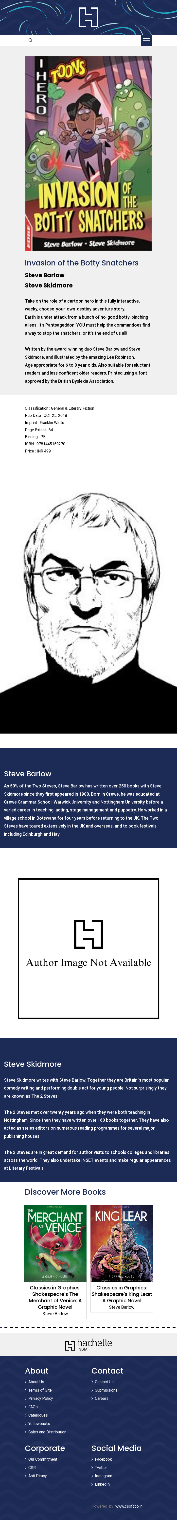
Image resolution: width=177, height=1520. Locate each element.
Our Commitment (42, 1459)
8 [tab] (33, 1327)
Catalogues (38, 1415)
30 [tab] (152, 1327)
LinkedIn (102, 1484)
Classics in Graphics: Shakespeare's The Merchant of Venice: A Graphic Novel (55, 1297)
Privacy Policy (40, 1398)
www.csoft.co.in (128, 1506)
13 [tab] (60, 1327)
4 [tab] (11, 1327)
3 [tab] (5, 1327)
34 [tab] (174, 1327)
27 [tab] (136, 1327)
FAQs (33, 1406)
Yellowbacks (39, 1423)
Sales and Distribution (47, 1432)
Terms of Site (40, 1390)
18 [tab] (87, 1327)
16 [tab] (76, 1327)
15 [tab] (71, 1327)
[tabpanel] (55, 1262)
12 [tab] (54, 1327)
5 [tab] (16, 1327)
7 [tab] (27, 1327)
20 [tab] (98, 1327)
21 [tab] (103, 1327)
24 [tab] (119, 1327)
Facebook (103, 1459)
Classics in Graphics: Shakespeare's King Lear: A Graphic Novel (122, 1294)
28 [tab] (141, 1327)
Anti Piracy (37, 1475)
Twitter (101, 1467)
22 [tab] (108, 1327)
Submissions (106, 1390)
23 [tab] (114, 1327)
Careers (101, 1398)
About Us (36, 1381)
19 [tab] (92, 1327)
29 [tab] (146, 1327)
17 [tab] (81, 1327)
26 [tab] (130, 1327)
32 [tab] (163, 1327)
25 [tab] (125, 1327)
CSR (32, 1467)
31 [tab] (157, 1327)
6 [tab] (22, 1327)
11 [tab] (49, 1327)
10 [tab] (43, 1327)
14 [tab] (65, 1327)
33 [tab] (168, 1327)
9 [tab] (38, 1327)
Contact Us (104, 1381)
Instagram (103, 1475)
